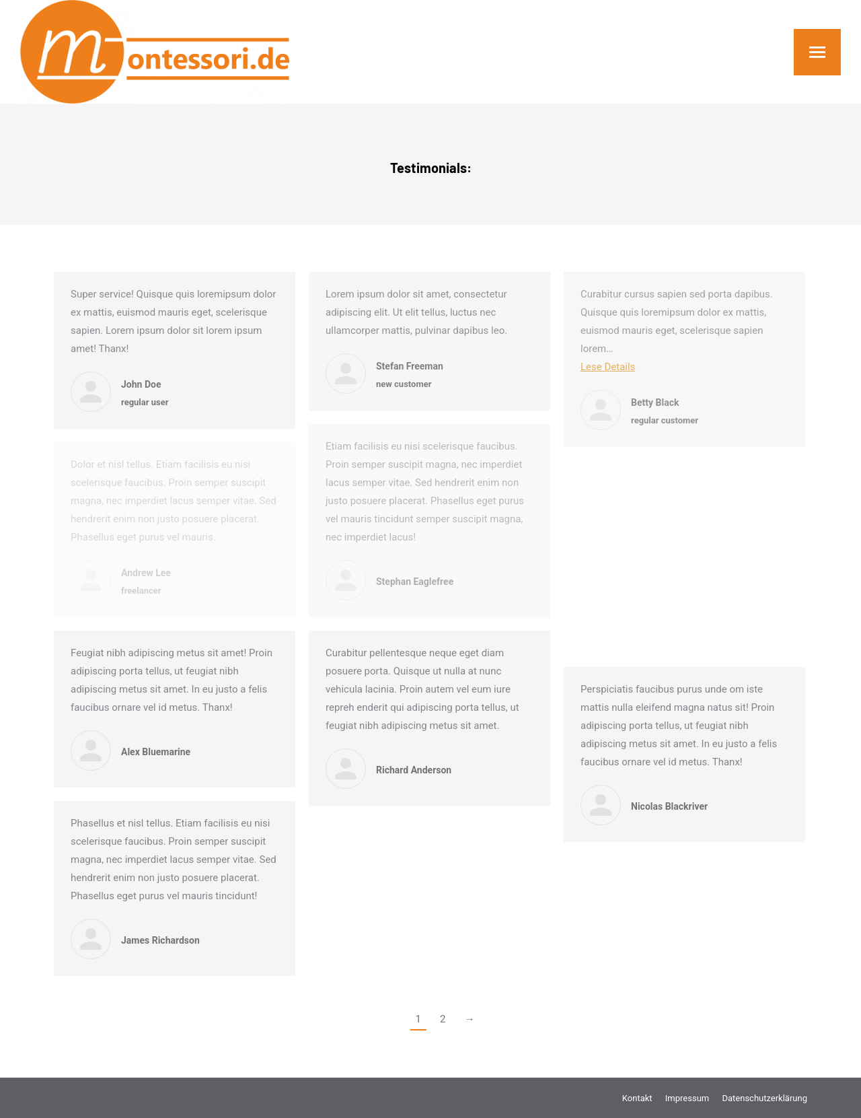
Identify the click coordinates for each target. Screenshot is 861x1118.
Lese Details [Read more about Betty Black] (608, 367)
